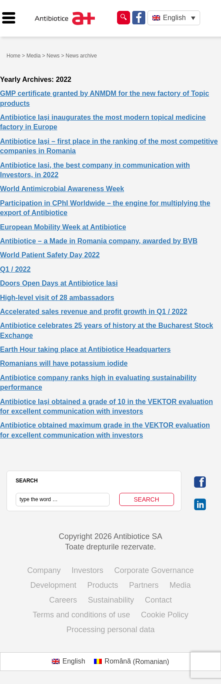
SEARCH (27, 481)
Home (13, 56)
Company (43, 570)
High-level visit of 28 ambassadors (57, 297)
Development (53, 585)
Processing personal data (110, 629)
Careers (63, 600)
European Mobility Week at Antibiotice (63, 227)
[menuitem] (173, 18)
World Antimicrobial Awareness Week (62, 188)
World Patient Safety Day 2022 (50, 255)
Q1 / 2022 (15, 269)
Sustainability (111, 600)
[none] (173, 18)
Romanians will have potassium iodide (63, 363)
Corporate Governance (154, 570)
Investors (87, 570)
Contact (158, 600)
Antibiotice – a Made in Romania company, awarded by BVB (99, 241)
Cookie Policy (164, 614)
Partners (144, 585)
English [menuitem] (174, 17)
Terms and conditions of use (81, 614)
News (53, 56)
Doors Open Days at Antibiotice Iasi (59, 283)
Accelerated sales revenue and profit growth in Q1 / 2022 (93, 311)
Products (102, 585)
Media (34, 56)
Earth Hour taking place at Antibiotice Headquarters (85, 349)
